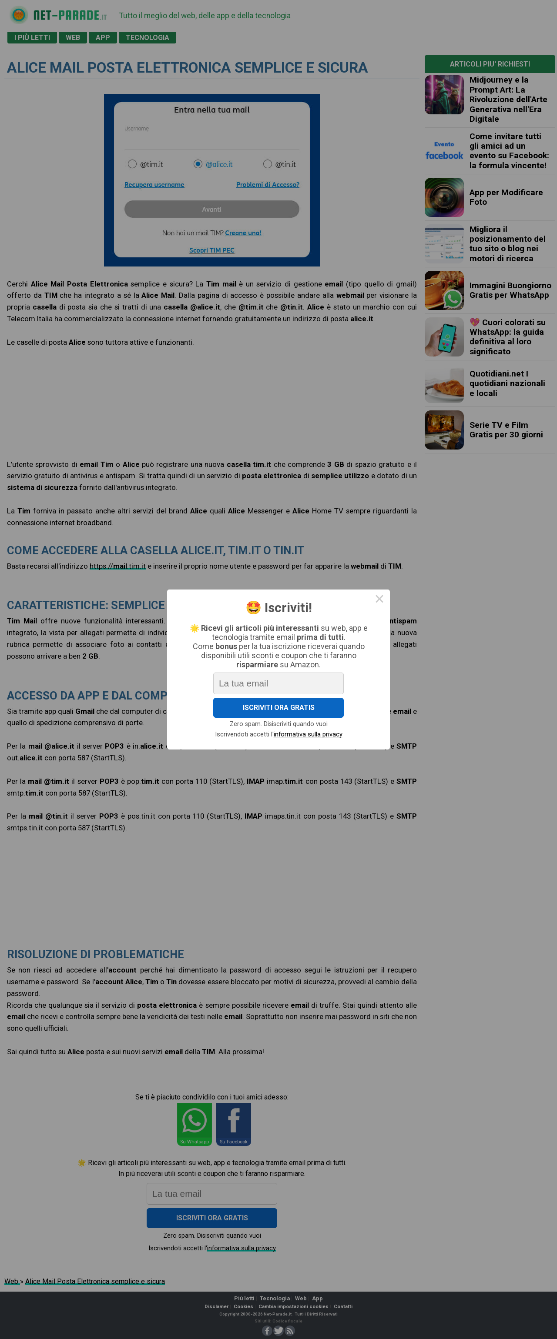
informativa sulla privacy (309, 737)
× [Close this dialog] (384, 597)
